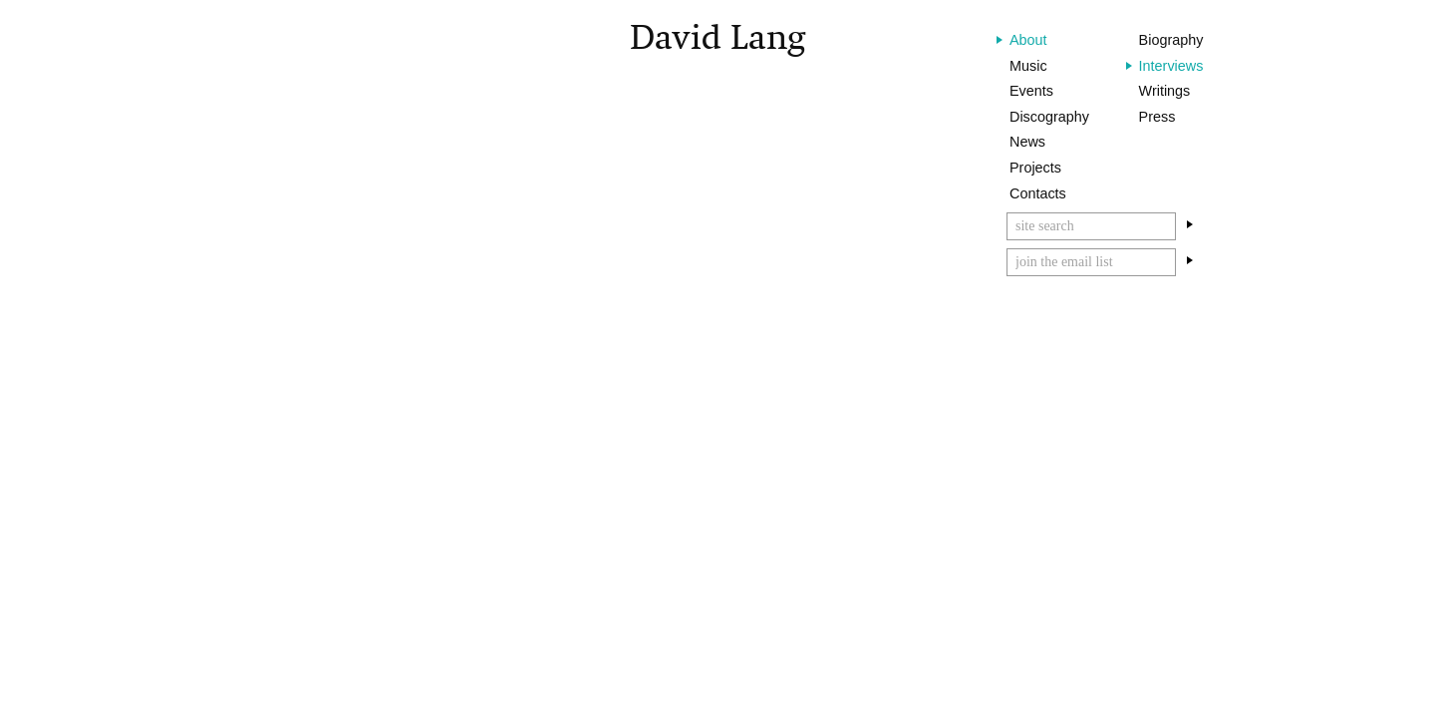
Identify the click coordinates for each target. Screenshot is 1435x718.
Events (1031, 91)
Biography (1171, 40)
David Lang (717, 37)
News (1027, 142)
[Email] (1091, 262)
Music (1028, 66)
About (1028, 40)
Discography (1049, 117)
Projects (1035, 168)
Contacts (1037, 193)
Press (1157, 117)
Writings (1165, 91)
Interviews (1171, 66)
